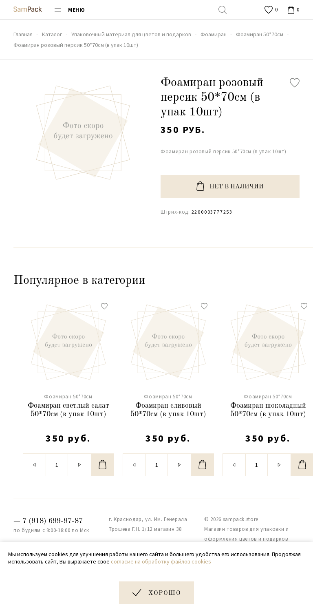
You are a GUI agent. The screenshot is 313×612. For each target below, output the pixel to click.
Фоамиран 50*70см (68, 396)
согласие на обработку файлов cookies (161, 561)
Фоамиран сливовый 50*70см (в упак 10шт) (168, 410)
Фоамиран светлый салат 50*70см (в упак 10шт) (68, 410)
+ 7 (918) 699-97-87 (48, 521)
